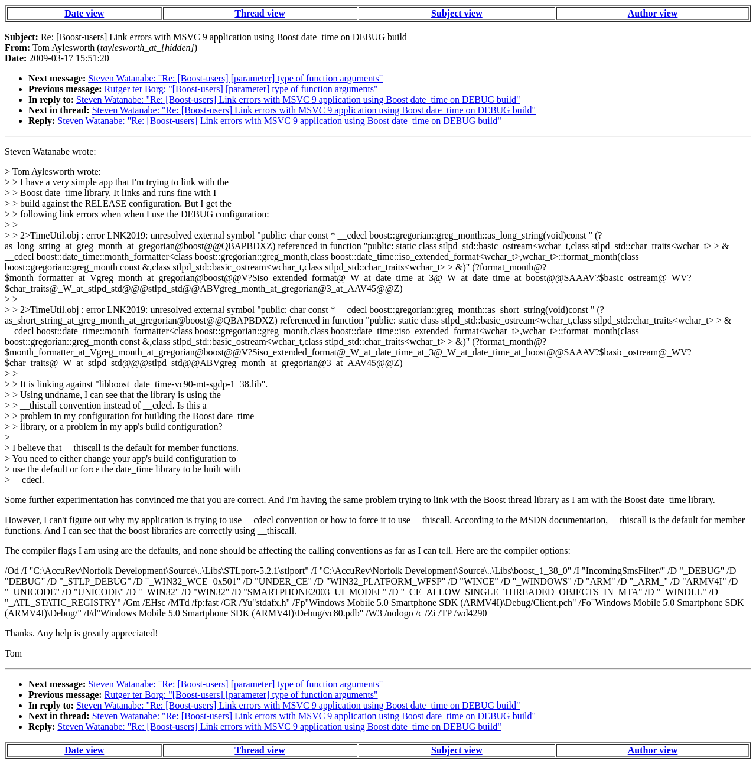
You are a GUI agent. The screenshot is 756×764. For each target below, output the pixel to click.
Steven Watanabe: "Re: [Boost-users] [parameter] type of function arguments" (235, 78)
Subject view (457, 13)
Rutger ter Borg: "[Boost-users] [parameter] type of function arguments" (241, 89)
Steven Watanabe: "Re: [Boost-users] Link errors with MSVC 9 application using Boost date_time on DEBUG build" (298, 99)
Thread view (259, 13)
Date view (84, 13)
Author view (653, 13)
